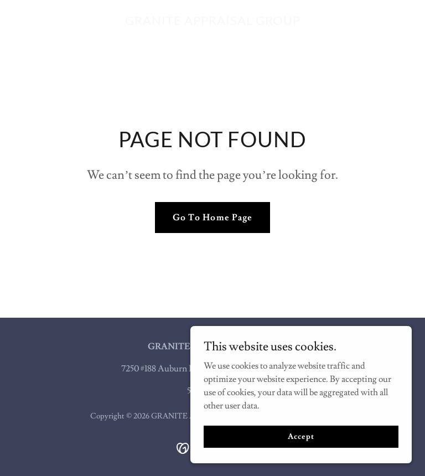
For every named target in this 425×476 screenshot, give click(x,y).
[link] (212, 22)
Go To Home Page (212, 217)
